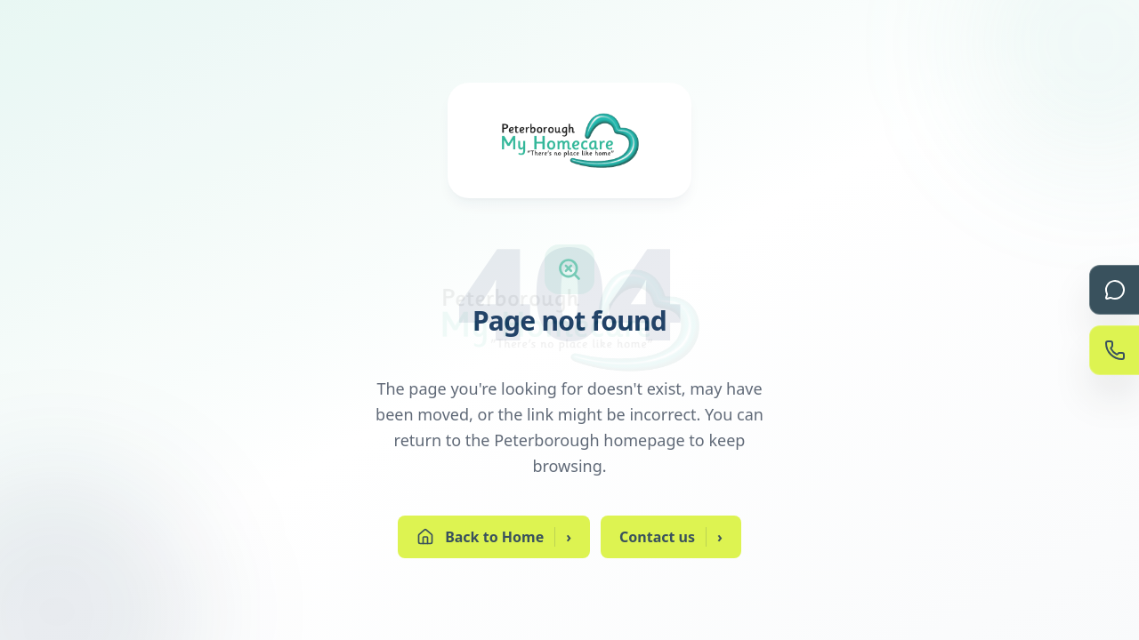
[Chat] (1114, 290)
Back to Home (493, 537)
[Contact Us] (1114, 350)
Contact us (671, 537)
